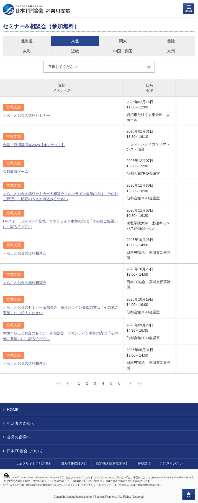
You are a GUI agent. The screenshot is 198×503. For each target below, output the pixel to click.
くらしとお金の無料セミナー (26, 115)
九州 (171, 51)
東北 (75, 41)
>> (139, 383)
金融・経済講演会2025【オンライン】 (34, 145)
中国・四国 (123, 51)
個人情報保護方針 (74, 464)
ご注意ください (171, 464)
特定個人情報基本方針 (112, 464)
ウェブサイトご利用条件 (34, 464)
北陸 (171, 41)
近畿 (75, 51)
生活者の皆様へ (20, 423)
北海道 (27, 41)
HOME (13, 409)
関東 (123, 41)
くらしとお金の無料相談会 (24, 253)
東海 (27, 51)
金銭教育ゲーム (15, 171)
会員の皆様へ (18, 437)
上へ (188, 494)
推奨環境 (144, 464)
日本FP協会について (25, 451)
